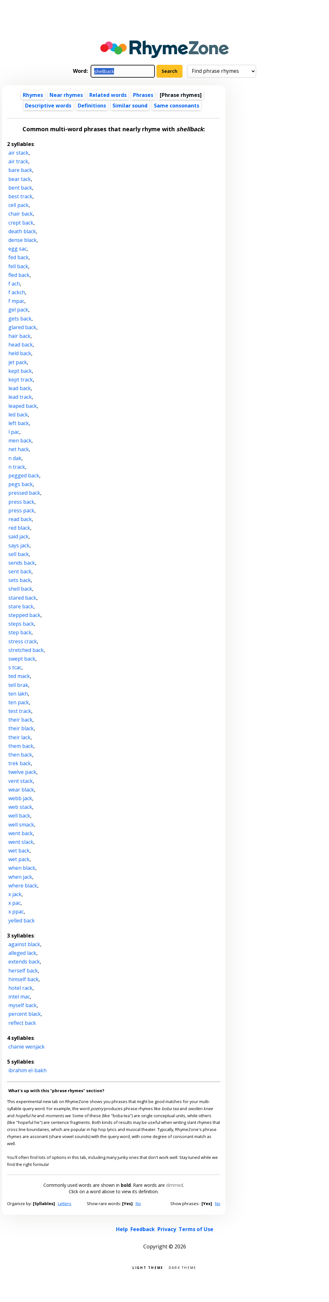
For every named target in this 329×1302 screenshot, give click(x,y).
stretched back (26, 650)
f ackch (16, 292)
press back (21, 501)
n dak (15, 458)
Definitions (92, 105)
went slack (20, 841)
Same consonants (176, 105)
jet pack (17, 362)
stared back (22, 597)
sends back (21, 562)
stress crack (22, 641)
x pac (14, 902)
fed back (18, 257)
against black (24, 944)
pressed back (24, 492)
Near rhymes (66, 95)
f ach (14, 283)
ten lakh (18, 693)
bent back (20, 187)
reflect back (22, 1022)
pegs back (20, 484)
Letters (64, 1203)
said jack (18, 536)
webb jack (20, 798)
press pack (21, 510)
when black (21, 867)
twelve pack (22, 771)
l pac (13, 431)
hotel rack (20, 987)
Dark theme (183, 1267)
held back (19, 353)
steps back (21, 623)
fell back (18, 266)
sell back (18, 554)
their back (20, 719)
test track (19, 711)
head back (20, 344)
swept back (21, 658)
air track (18, 161)
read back (20, 519)
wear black (21, 789)
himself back (23, 979)
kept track (20, 379)
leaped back (22, 405)
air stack (18, 152)
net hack (18, 449)
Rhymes (33, 95)
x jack (15, 894)
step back (19, 632)
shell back (20, 588)
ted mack (19, 676)
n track (16, 466)
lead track (20, 396)
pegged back (23, 475)
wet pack (19, 859)
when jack (20, 876)
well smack (21, 824)
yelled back (21, 920)
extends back (24, 961)
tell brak (18, 685)
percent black (24, 1013)
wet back (19, 850)
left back (18, 423)
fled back (19, 274)
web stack (20, 806)
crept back (20, 222)
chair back (20, 213)
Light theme (147, 1267)
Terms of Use (196, 1229)
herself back (23, 970)
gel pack (18, 309)
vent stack (20, 780)
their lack (19, 737)
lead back (19, 388)
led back (18, 414)
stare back (20, 606)
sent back (19, 571)
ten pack (18, 702)
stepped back (24, 615)
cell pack (18, 205)
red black (19, 527)
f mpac (16, 300)
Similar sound (129, 105)
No (138, 1203)
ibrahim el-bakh (27, 1070)
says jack (19, 545)
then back (20, 754)
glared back (22, 327)
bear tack (19, 179)
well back (19, 815)
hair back (19, 335)
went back (20, 833)
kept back (20, 370)
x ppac (16, 911)
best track (20, 196)
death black (22, 231)
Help (122, 1229)
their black (21, 728)
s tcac (15, 667)
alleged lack (22, 952)
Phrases (143, 95)
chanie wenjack (26, 1046)
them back (20, 746)
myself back (22, 1005)
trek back (19, 763)
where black (22, 885)
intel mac (19, 996)
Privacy (166, 1229)
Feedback (142, 1229)
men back (19, 440)
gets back (19, 318)
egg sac (17, 248)
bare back (20, 170)
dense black (22, 240)
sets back (19, 580)
